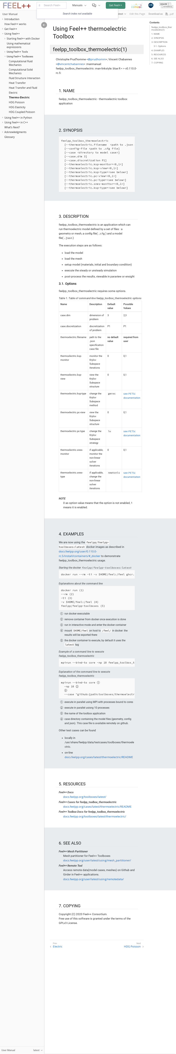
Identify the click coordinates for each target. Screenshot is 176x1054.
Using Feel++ (12, 33)
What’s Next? (12, 127)
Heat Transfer (17, 83)
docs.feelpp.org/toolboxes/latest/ (84, 797)
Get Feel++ (115, 5)
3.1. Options (160, 46)
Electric (13, 92)
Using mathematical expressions (18, 45)
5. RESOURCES (158, 54)
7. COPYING (157, 62)
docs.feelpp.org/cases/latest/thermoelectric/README (99, 757)
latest (120, 13)
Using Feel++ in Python (18, 117)
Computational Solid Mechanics (21, 71)
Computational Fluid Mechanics (20, 63)
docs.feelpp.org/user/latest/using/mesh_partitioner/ (97, 860)
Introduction (11, 19)
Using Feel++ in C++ (16, 122)
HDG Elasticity (17, 107)
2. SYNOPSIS (157, 37)
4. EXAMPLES (157, 50)
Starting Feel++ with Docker (23, 38)
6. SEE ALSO (157, 58)
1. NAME (155, 33)
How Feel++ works (15, 24)
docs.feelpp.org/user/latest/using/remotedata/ (93, 879)
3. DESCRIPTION (159, 42)
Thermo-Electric (19, 97)
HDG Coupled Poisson (22, 112)
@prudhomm (97, 59)
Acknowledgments (15, 132)
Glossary (9, 137)
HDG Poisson (16, 102)
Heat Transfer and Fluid (23, 88)
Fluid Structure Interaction (24, 78)
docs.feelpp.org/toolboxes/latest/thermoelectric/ (94, 816)
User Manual (9, 14)
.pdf (170, 14)
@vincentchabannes (70, 64)
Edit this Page (137, 13)
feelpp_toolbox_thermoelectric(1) (161, 28)
